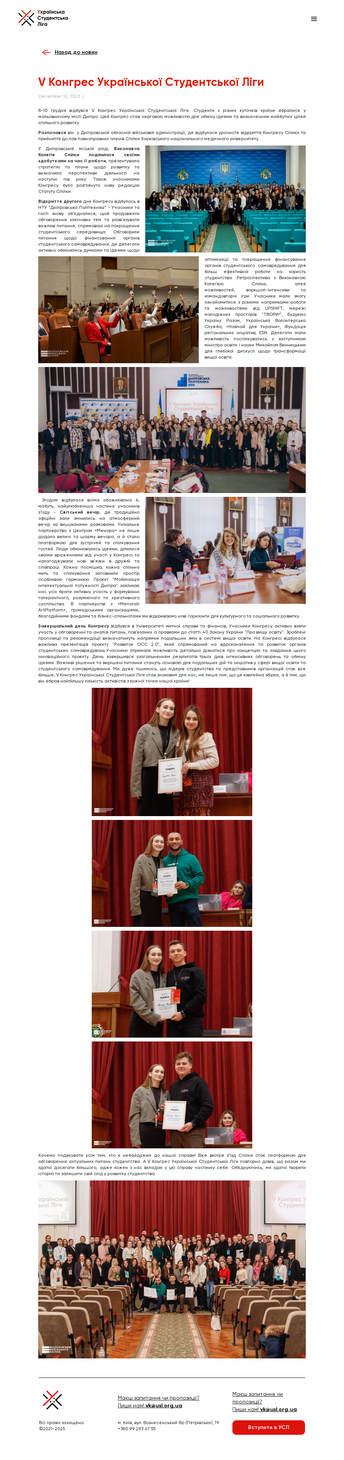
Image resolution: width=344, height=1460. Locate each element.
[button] (314, 19)
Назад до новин (76, 52)
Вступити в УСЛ (268, 1427)
